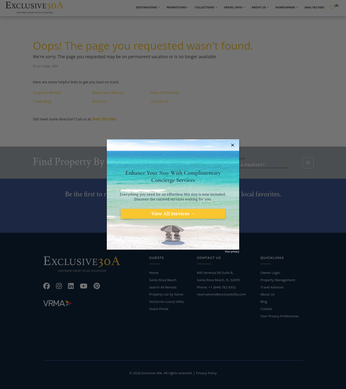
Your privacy (232, 251)
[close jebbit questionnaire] (233, 145)
